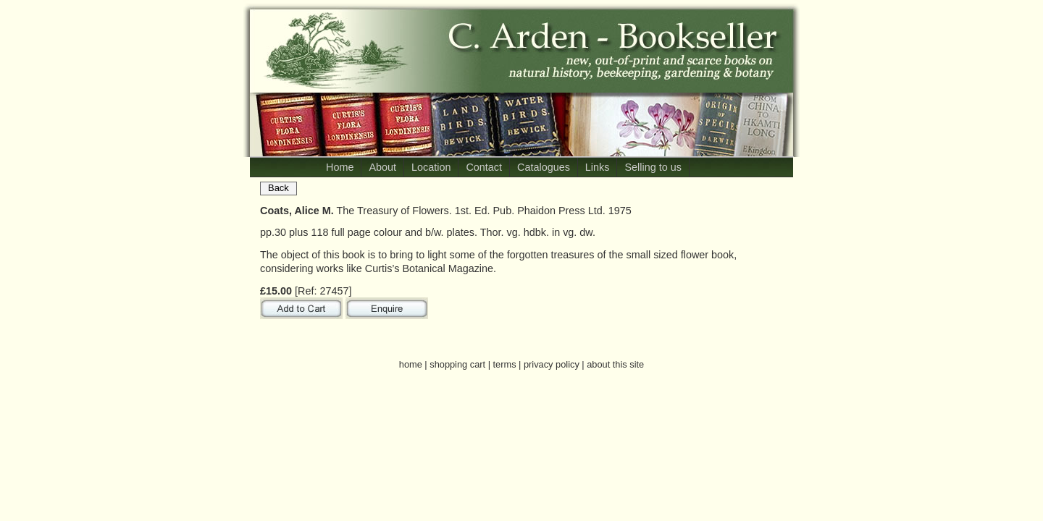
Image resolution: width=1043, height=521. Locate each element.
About (382, 167)
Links (597, 167)
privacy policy (551, 364)
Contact (484, 167)
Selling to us (652, 167)
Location (431, 167)
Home (339, 167)
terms (504, 364)
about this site (615, 364)
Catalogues (543, 167)
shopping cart (457, 364)
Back (278, 187)
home (410, 364)
